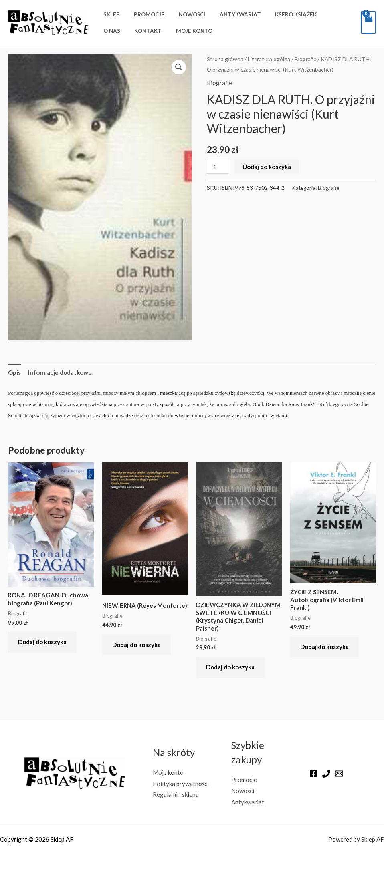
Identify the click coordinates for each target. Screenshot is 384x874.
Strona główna (225, 59)
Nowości (183, 14)
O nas (320, 14)
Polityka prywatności (181, 783)
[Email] (339, 774)
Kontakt (115, 31)
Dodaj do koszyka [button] (42, 641)
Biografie (305, 59)
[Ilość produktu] (217, 167)
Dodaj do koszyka (267, 166)
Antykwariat (228, 14)
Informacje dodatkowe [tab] (60, 372)
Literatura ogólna (269, 59)
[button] (179, 67)
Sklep (110, 14)
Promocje (144, 14)
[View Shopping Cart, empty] (368, 22)
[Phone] (326, 774)
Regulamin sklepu (176, 794)
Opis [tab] (14, 372)
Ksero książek (280, 14)
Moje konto (158, 31)
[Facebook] (313, 774)
